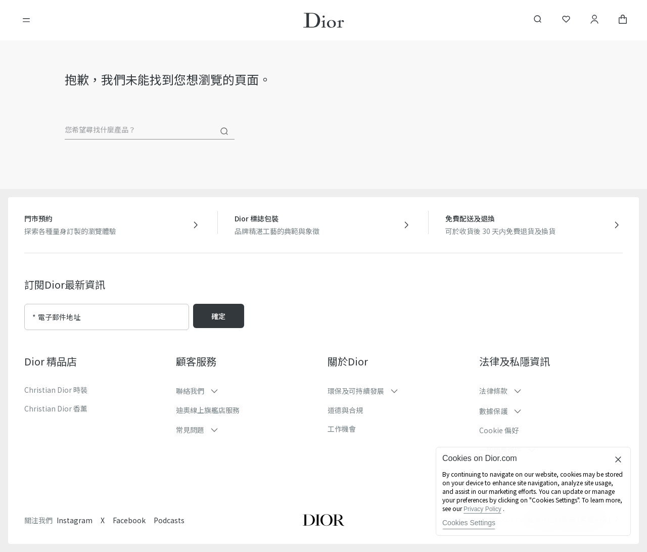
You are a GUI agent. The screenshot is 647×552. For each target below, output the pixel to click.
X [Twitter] (103, 520)
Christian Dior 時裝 (55, 390)
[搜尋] (224, 131)
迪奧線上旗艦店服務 (208, 410)
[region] (533, 491)
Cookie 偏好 (499, 430)
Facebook (129, 520)
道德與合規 (345, 410)
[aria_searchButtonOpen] (538, 20)
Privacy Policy (482, 509)
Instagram (75, 520)
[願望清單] (566, 20)
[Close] (618, 459)
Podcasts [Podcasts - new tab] (169, 520)
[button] (247, 391)
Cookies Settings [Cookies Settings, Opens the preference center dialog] (468, 523)
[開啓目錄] (26, 20)
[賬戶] (594, 20)
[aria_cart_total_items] (623, 20)
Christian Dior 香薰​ (55, 408)
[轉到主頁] (324, 20)
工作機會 (342, 429)
